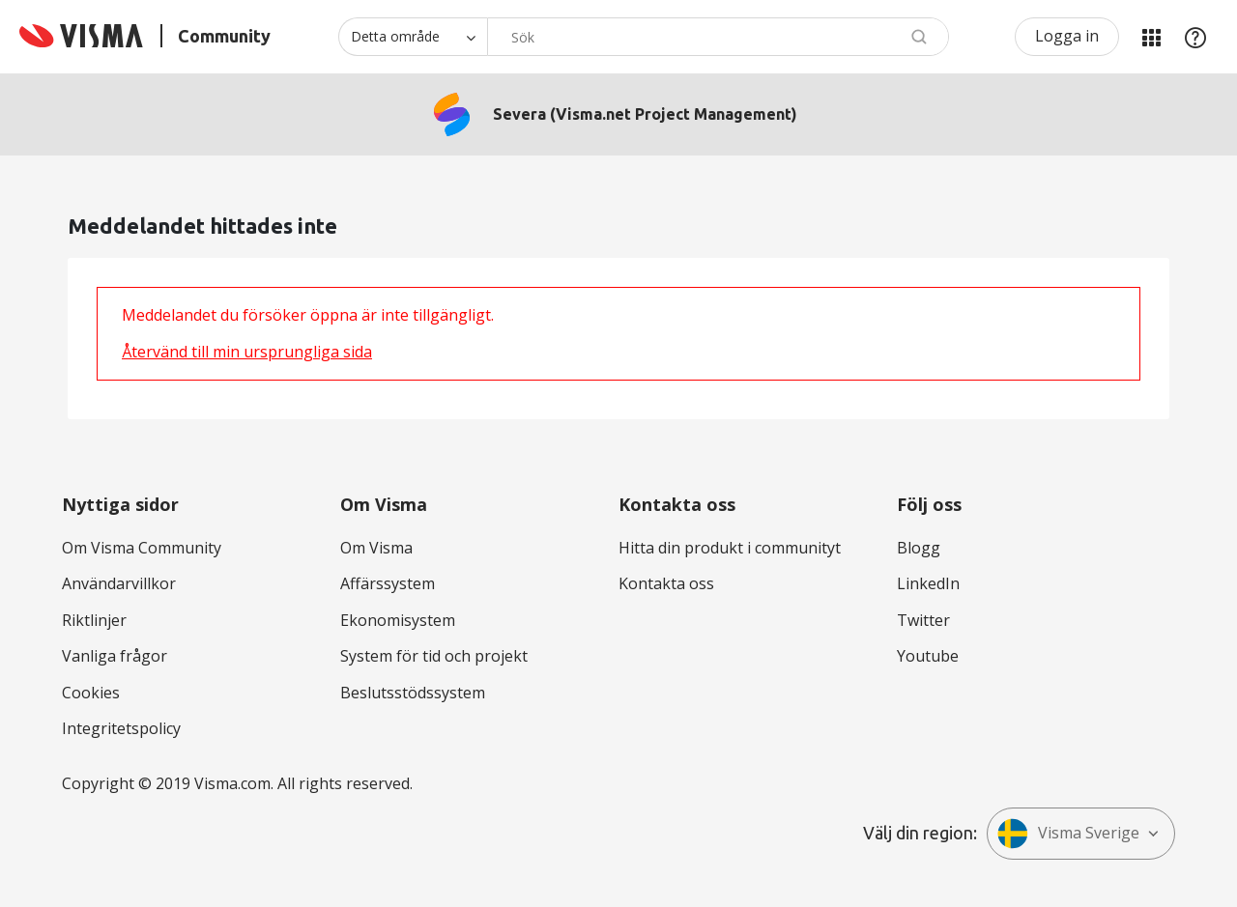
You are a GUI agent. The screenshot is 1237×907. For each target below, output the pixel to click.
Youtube (928, 655)
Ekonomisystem (397, 620)
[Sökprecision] (412, 36)
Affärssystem (387, 583)
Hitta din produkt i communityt (729, 547)
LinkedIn (928, 583)
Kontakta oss (666, 583)
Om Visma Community (141, 547)
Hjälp (1195, 36)
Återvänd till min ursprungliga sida (247, 351)
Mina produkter (1151, 36)
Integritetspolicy (121, 728)
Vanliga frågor (114, 655)
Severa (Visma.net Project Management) (645, 114)
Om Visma (376, 547)
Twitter (923, 620)
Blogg (918, 547)
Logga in (1067, 35)
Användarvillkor (119, 583)
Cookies (91, 692)
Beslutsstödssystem (412, 692)
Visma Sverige (1068, 833)
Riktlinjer (94, 620)
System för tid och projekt (434, 655)
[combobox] (718, 36)
